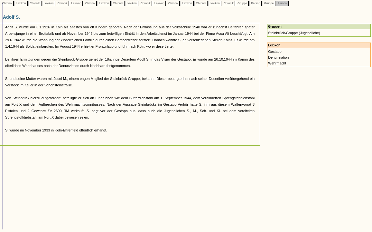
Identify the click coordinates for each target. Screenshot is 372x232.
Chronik (7, 3)
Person (255, 3)
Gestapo (275, 51)
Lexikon (21, 3)
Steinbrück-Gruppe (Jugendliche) (294, 33)
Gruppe (242, 3)
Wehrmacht (277, 63)
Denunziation (278, 57)
